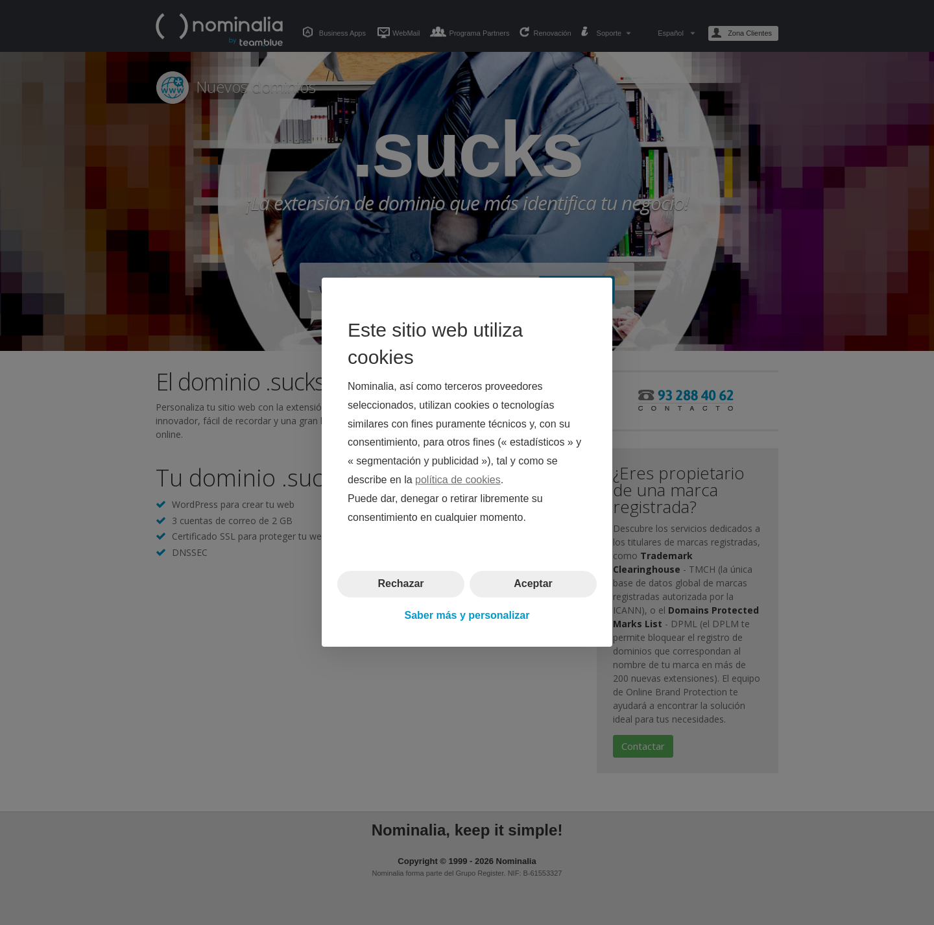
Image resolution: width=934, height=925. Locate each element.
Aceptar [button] (533, 584)
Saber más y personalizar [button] (467, 615)
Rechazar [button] (400, 584)
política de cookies (458, 479)
